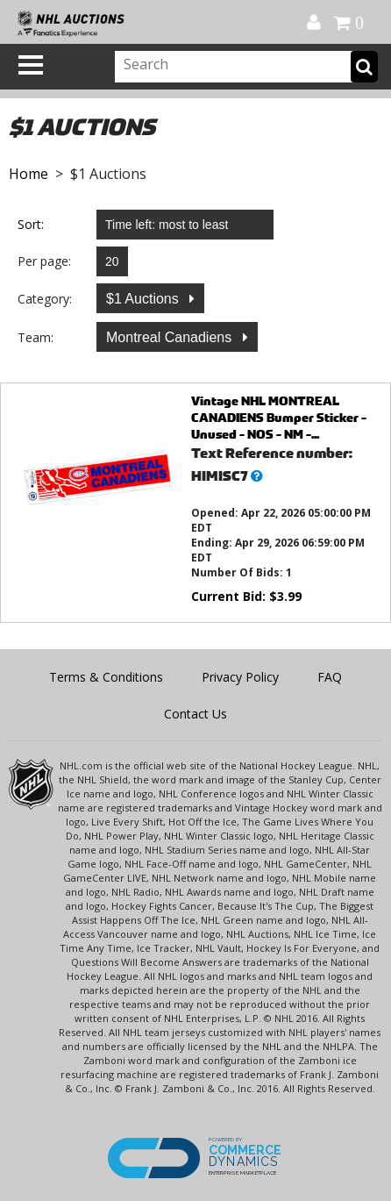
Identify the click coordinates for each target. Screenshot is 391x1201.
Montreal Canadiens (171, 337)
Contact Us (195, 713)
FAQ (329, 676)
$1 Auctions (144, 298)
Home (28, 173)
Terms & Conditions (106, 676)
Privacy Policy (240, 676)
